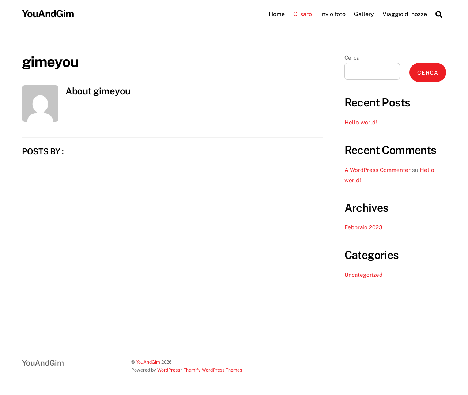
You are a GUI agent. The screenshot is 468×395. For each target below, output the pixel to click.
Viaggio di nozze (404, 14)
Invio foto (333, 14)
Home (277, 14)
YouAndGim (148, 362)
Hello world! (360, 122)
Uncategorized (363, 275)
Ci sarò (302, 14)
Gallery (364, 14)
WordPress (168, 370)
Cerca (351, 57)
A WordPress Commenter (377, 170)
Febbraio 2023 (363, 227)
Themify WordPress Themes (213, 370)
